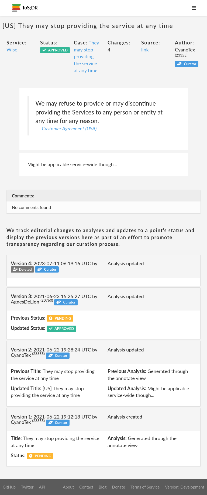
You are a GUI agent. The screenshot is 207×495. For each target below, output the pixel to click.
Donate (118, 486)
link (145, 50)
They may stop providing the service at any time (86, 56)
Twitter (27, 486)
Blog (102, 486)
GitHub (9, 486)
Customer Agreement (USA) (69, 128)
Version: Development (184, 486)
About (68, 486)
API (42, 486)
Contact (86, 486)
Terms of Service (145, 486)
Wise (11, 50)
